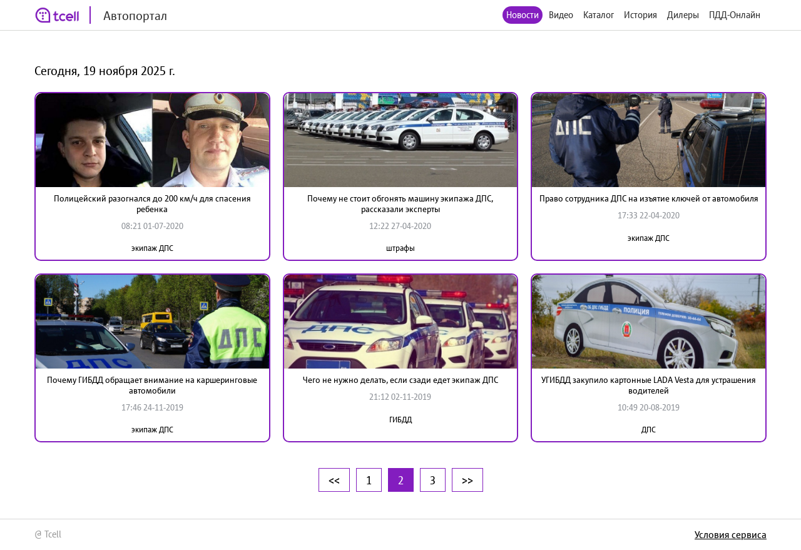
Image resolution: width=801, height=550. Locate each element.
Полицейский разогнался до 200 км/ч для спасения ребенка (152, 203)
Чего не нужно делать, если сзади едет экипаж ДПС (400, 380)
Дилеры (683, 15)
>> (467, 480)
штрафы (400, 248)
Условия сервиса (731, 534)
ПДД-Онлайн (734, 15)
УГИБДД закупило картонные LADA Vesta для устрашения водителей (648, 385)
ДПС (648, 429)
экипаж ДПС (152, 248)
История (640, 15)
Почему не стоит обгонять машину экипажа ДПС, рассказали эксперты (400, 203)
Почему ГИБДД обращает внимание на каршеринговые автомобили (152, 385)
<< (334, 480)
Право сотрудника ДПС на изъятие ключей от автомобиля (648, 198)
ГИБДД (400, 419)
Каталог (598, 15)
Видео (561, 15)
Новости (522, 15)
